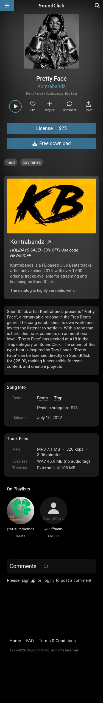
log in (48, 580)
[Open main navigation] (7, 5)
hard (10, 162)
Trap (58, 398)
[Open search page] (97, 5)
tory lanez (32, 162)
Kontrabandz (52, 86)
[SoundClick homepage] (52, 5)
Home (15, 640)
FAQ (30, 640)
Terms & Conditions (57, 640)
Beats (42, 398)
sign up (28, 580)
